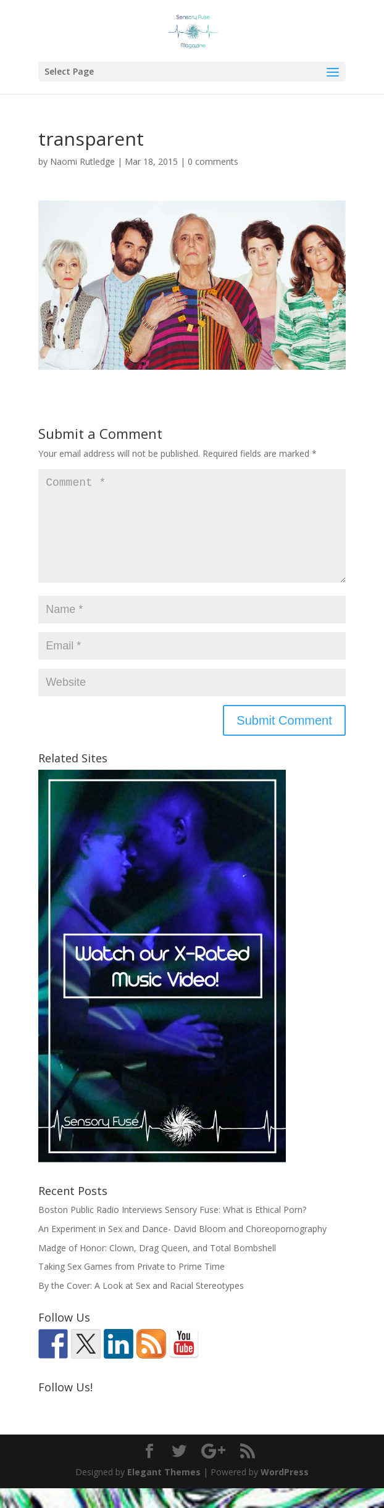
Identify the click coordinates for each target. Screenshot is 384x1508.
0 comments (213, 161)
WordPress (285, 1492)
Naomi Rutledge (82, 161)
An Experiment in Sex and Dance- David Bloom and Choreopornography (182, 1248)
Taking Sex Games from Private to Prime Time (131, 1286)
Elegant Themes (164, 1492)
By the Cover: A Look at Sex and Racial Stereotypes (141, 1305)
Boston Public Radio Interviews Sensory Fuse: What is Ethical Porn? (172, 1229)
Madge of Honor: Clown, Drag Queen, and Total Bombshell (157, 1267)
